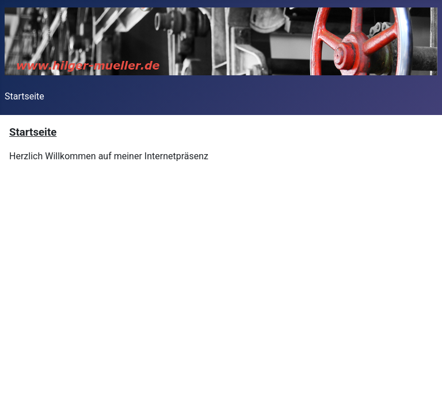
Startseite (24, 96)
